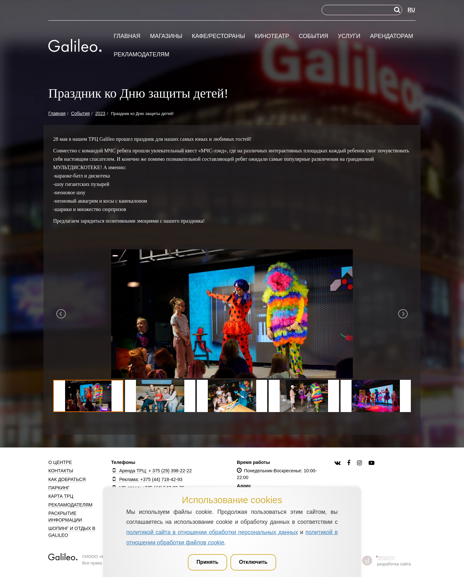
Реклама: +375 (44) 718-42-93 (146, 479)
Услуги (349, 36)
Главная (127, 36)
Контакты (60, 470)
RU (411, 10)
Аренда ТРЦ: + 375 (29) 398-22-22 (151, 470)
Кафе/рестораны (218, 36)
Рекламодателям (141, 54)
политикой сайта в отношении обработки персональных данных (212, 532)
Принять (207, 562)
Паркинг (59, 487)
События (313, 36)
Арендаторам (391, 36)
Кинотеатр (272, 36)
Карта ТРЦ (60, 496)
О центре (60, 462)
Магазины (166, 36)
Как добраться (67, 479)
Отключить (253, 562)
